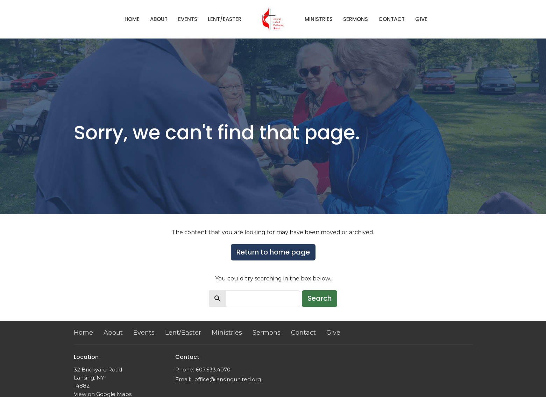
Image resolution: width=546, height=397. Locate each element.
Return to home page (273, 252)
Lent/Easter (224, 19)
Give (421, 19)
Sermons (355, 19)
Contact (391, 19)
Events (187, 19)
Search (319, 298)
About (159, 19)
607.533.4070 (213, 369)
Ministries (319, 19)
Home (132, 19)
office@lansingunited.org (227, 379)
